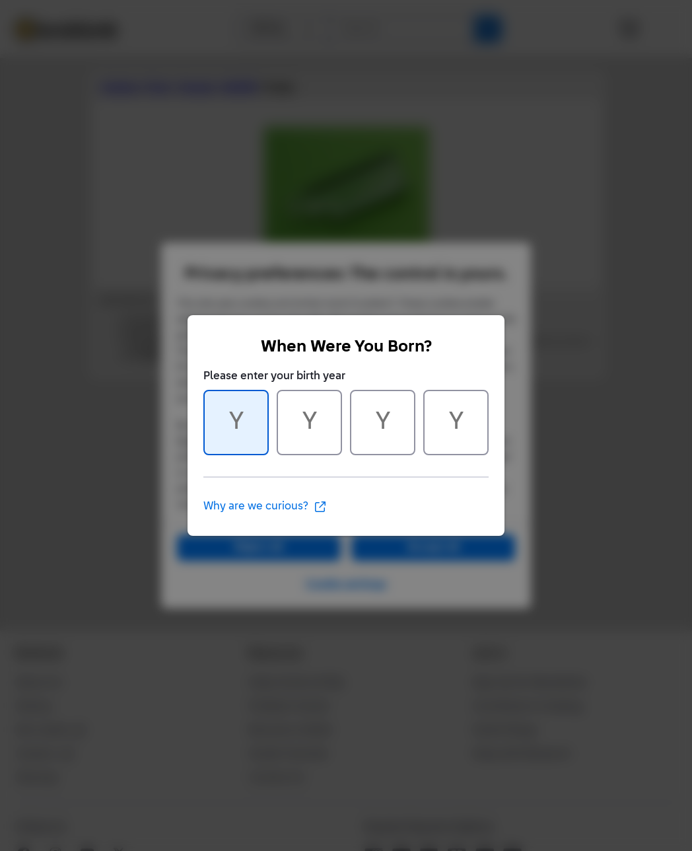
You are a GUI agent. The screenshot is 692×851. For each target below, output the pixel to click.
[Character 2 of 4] (309, 422)
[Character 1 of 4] (236, 422)
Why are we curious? (265, 506)
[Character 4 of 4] (456, 422)
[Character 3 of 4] (382, 422)
